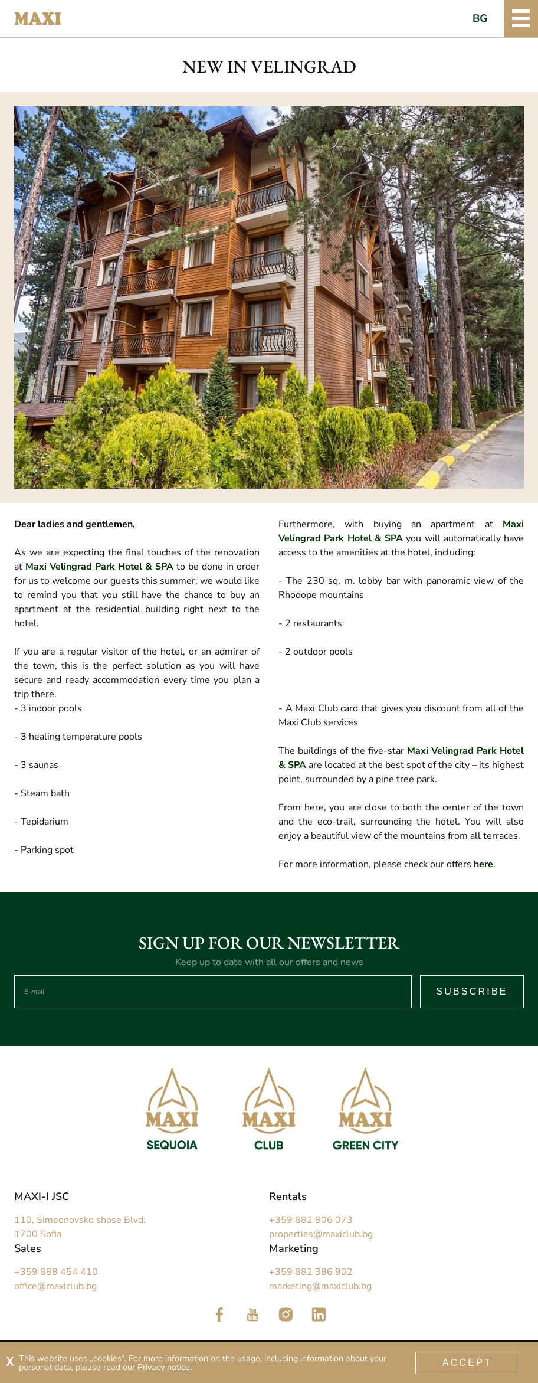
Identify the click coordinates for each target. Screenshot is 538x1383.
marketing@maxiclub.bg (320, 1286)
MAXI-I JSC (41, 1196)
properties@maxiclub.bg (321, 1234)
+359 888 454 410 (56, 1272)
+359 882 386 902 (311, 1272)
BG (480, 18)
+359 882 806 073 (311, 1220)
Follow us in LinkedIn (318, 1314)
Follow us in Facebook (219, 1314)
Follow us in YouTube (252, 1314)
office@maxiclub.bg (55, 1286)
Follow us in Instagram (285, 1314)
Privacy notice (163, 1367)
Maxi (37, 19)
